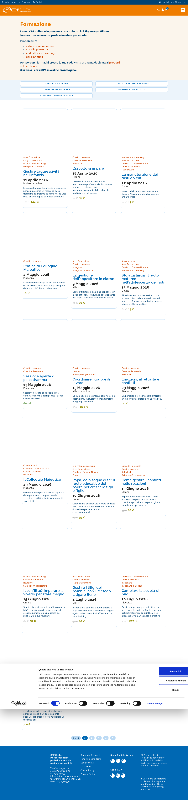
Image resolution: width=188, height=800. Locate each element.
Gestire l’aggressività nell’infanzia (41, 173)
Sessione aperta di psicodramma (39, 378)
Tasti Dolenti (128, 170)
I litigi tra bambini (32, 160)
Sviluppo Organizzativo (84, 374)
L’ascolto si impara (88, 168)
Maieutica (28, 474)
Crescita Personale (82, 160)
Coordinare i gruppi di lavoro (91, 381)
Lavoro (76, 371)
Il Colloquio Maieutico (42, 479)
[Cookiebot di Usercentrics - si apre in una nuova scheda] (19, 794)
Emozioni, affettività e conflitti (140, 381)
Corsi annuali (30, 465)
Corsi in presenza (81, 157)
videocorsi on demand (40, 46)
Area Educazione (32, 157)
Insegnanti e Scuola (33, 166)
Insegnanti (78, 267)
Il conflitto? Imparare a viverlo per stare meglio (43, 592)
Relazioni (77, 163)
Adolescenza (128, 261)
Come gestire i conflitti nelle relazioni (141, 482)
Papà (75, 475)
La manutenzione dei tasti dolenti (140, 176)
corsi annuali (34, 56)
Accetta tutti (163, 762)
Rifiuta (163, 780)
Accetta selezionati (163, 771)
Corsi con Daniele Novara (135, 163)
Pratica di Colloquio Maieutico (40, 268)
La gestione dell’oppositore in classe (93, 277)
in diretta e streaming (40, 53)
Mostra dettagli (154, 794)
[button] (183, 10)
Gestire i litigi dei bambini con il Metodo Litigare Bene (92, 591)
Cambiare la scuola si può (140, 592)
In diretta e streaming (34, 163)
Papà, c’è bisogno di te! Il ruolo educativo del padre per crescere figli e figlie (94, 485)
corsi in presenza (37, 49)
